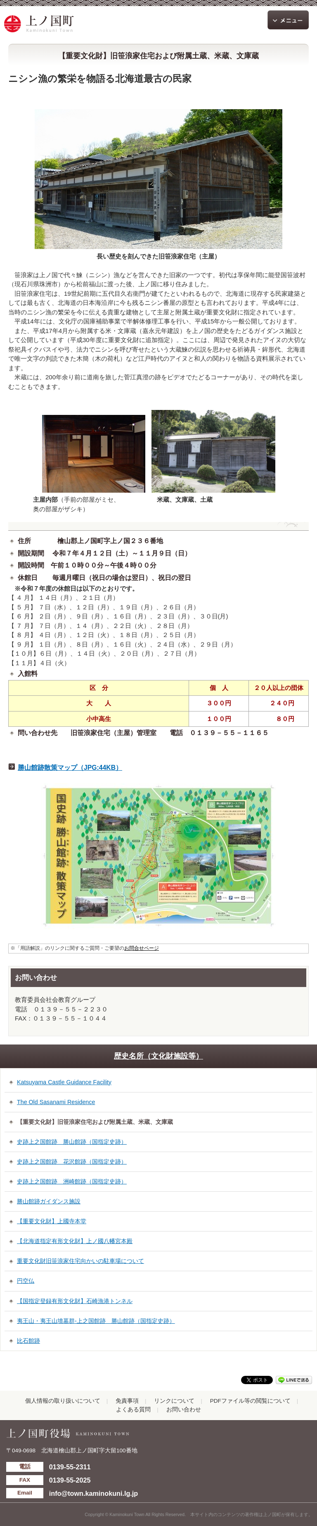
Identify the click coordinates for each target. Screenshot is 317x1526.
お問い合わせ (183, 1409)
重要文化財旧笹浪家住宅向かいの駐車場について (80, 1261)
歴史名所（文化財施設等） (158, 1056)
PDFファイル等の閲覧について (250, 1401)
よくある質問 (133, 1409)
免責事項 (127, 1401)
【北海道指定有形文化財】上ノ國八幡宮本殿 (74, 1241)
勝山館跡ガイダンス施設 (48, 1201)
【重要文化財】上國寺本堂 (51, 1221)
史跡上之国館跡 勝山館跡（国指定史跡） (72, 1141)
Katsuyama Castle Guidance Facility (64, 1082)
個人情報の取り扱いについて (62, 1401)
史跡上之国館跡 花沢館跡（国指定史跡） (72, 1161)
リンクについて (174, 1401)
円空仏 (25, 1280)
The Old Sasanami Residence (56, 1102)
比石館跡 (28, 1340)
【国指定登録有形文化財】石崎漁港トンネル (74, 1301)
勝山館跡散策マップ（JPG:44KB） (70, 767)
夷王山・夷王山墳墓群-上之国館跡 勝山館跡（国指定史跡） (96, 1321)
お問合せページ (141, 948)
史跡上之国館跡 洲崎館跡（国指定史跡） (72, 1181)
